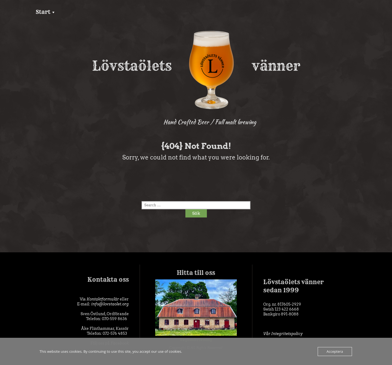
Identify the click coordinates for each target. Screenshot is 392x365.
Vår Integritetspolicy (283, 334)
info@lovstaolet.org (110, 304)
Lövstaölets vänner (196, 66)
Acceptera (335, 351)
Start (43, 11)
